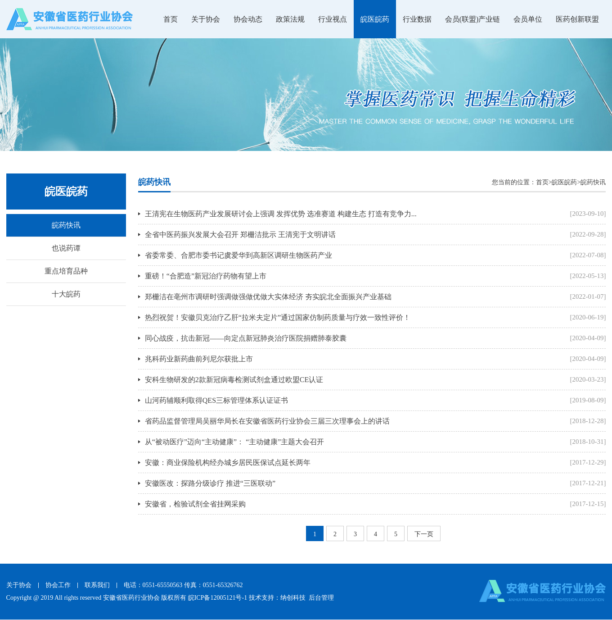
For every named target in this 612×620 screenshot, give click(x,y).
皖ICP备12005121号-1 (217, 597)
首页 (170, 19)
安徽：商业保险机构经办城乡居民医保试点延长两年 (227, 462)
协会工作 (58, 585)
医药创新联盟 (577, 19)
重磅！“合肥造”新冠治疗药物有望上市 (205, 276)
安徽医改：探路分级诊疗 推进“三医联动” (210, 483)
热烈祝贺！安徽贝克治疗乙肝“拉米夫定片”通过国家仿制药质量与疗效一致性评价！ (277, 317)
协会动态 (248, 19)
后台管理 (321, 597)
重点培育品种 (66, 271)
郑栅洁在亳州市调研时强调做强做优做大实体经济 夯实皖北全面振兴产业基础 (268, 297)
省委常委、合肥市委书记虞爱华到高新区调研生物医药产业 (238, 255)
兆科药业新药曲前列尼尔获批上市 (199, 359)
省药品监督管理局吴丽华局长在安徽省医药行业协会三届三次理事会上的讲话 (267, 421)
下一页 (423, 534)
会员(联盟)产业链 (472, 19)
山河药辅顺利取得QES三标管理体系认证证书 (216, 400)
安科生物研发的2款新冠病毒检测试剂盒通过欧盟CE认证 (234, 379)
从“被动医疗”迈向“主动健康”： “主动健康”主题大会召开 (234, 442)
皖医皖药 (374, 19)
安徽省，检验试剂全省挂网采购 (195, 504)
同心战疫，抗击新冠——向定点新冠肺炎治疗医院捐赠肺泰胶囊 (245, 338)
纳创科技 (293, 597)
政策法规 (290, 19)
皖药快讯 (66, 225)
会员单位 (527, 19)
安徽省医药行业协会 (131, 597)
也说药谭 (66, 248)
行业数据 (417, 19)
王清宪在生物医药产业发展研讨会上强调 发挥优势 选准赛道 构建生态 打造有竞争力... (281, 214)
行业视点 (332, 19)
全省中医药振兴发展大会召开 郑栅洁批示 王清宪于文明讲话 (240, 234)
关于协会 (205, 19)
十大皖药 (66, 294)
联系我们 (97, 585)
